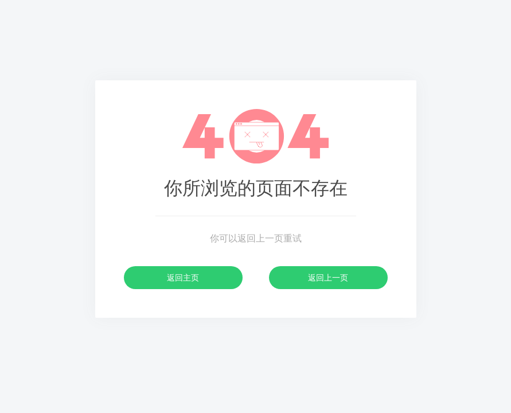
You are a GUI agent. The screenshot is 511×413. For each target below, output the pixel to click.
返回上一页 (328, 277)
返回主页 (183, 277)
